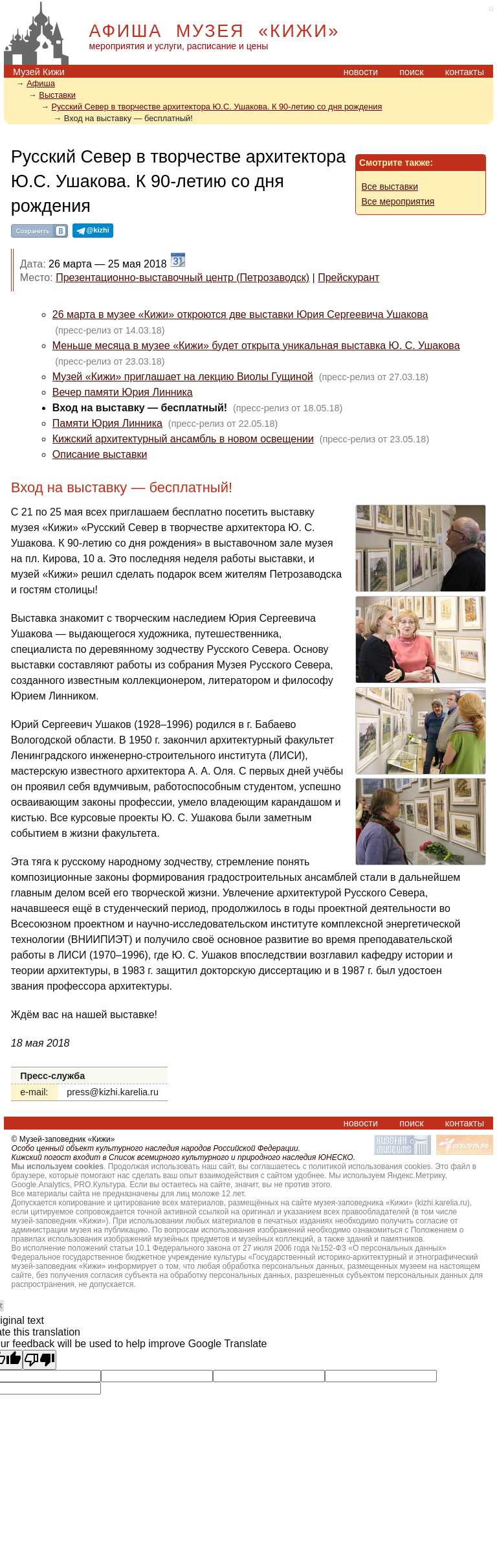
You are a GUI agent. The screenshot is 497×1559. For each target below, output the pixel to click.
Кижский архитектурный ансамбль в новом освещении (183, 438)
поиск (411, 72)
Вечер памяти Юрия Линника (122, 392)
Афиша (41, 83)
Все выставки (390, 186)
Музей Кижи (39, 72)
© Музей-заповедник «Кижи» (63, 1139)
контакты (464, 72)
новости (361, 72)
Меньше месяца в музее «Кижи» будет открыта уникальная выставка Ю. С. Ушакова (256, 345)
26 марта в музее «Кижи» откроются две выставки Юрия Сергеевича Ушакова (240, 314)
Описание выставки (100, 454)
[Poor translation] (39, 1360)
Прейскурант (348, 277)
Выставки (57, 95)
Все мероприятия (398, 201)
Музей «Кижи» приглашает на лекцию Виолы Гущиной (182, 376)
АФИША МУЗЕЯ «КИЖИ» (214, 31)
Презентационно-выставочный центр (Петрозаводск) (182, 277)
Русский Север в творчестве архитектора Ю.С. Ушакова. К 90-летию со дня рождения (217, 106)
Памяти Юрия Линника (107, 423)
